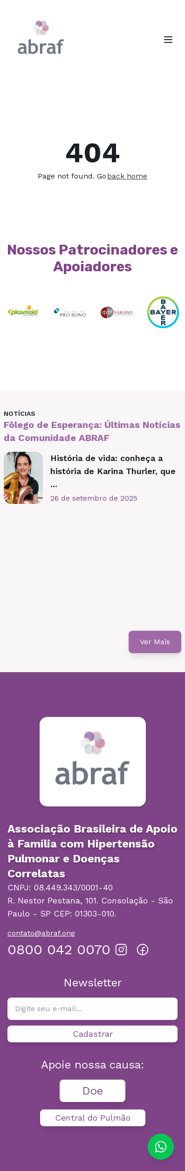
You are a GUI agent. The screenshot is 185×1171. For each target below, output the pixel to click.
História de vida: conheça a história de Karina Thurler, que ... (113, 471)
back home (127, 176)
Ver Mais (155, 641)
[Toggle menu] (168, 39)
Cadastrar (93, 1034)
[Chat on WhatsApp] (161, 1147)
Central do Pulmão (92, 1118)
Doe (92, 1090)
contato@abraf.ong (41, 933)
